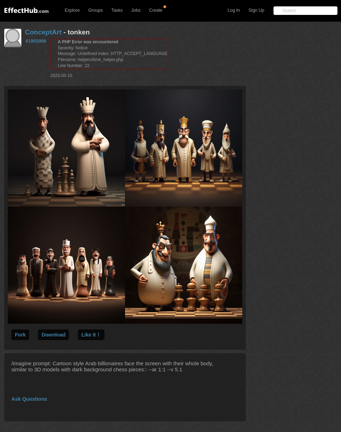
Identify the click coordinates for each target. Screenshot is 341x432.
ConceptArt (43, 32)
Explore (72, 10)
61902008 (36, 41)
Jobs (135, 10)
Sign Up (256, 10)
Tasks (117, 10)
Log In (234, 10)
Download (53, 335)
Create (156, 10)
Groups (95, 10)
